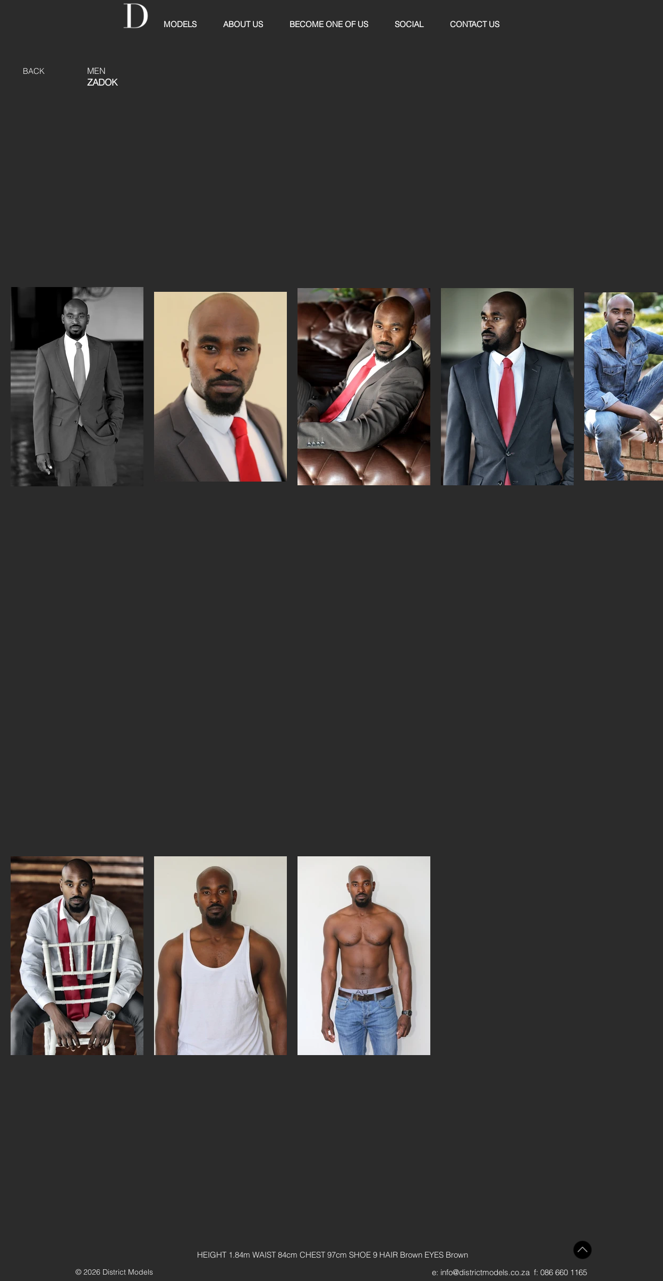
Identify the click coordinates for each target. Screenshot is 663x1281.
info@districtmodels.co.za (485, 1272)
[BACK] (33, 71)
